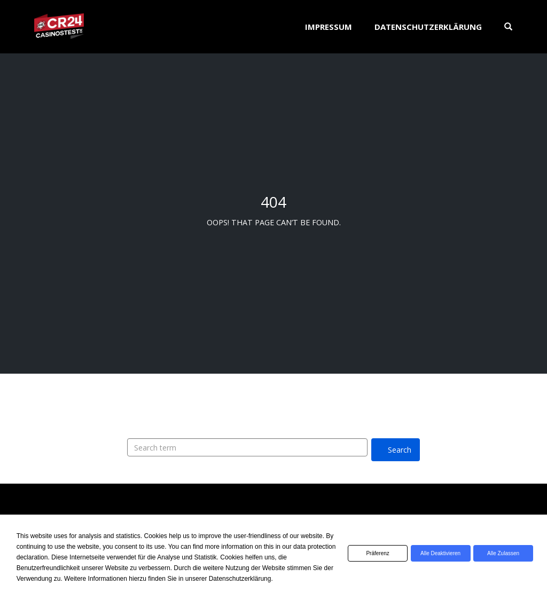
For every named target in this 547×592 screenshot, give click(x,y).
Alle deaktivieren (433, 553)
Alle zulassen (501, 553)
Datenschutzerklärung (428, 26)
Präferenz (365, 553)
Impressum (328, 26)
